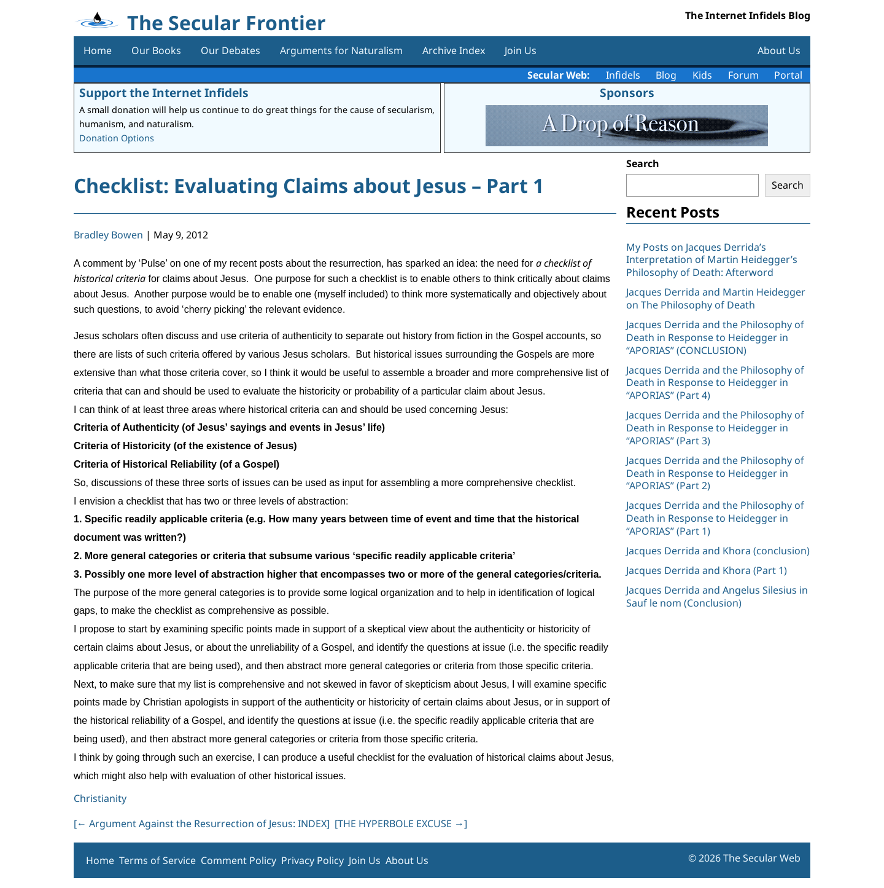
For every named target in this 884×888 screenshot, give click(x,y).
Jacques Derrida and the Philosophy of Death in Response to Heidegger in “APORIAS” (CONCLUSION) (715, 337)
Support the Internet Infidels (164, 92)
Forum (743, 75)
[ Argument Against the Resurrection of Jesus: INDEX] (202, 823)
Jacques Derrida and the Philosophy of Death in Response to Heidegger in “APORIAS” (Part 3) (715, 427)
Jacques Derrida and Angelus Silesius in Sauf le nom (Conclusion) (717, 596)
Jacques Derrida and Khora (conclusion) (718, 550)
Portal (788, 75)
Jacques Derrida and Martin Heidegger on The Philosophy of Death (715, 298)
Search (642, 163)
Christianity (100, 798)
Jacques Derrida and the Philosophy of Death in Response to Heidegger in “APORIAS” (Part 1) (715, 518)
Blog (666, 75)
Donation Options (116, 138)
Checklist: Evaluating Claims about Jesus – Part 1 (309, 185)
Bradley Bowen (108, 235)
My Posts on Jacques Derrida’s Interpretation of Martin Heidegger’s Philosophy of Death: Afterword (711, 260)
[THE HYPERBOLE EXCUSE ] (401, 823)
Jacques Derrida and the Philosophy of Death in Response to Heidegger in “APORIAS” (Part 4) (715, 383)
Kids (702, 75)
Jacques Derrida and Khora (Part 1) (706, 570)
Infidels (623, 75)
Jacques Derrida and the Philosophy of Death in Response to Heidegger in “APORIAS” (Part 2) (715, 473)
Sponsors (627, 92)
